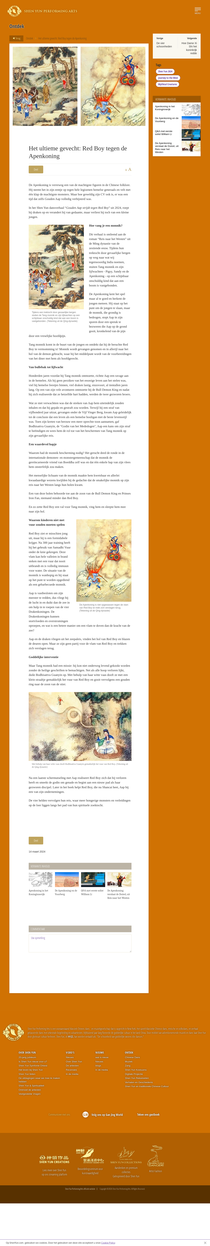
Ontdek (29, 38)
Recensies (71, 1112)
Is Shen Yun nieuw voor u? (33, 1104)
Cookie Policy (108, 1242)
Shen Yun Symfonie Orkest (33, 1108)
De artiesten (72, 1108)
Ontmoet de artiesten (30, 1132)
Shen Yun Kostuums (136, 1112)
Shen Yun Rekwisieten (137, 1120)
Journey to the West (168, 78)
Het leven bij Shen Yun (31, 1112)
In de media (72, 1116)
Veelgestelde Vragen (30, 1136)
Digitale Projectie (134, 1116)
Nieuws (70, 1100)
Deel (36, 169)
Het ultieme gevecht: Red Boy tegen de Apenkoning (62, 38)
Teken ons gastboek (148, 1157)
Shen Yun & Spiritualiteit (31, 1128)
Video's (70, 1095)
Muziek (128, 1104)
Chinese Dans (132, 1100)
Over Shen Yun (27, 1095)
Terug (15, 38)
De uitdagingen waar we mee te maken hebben (39, 1122)
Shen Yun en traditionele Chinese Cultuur (147, 1129)
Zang (127, 1108)
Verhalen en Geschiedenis (139, 1125)
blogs (98, 1108)
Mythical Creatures (167, 84)
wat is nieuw (101, 1100)
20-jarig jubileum (27, 1100)
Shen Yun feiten (27, 1116)
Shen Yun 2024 (165, 71)
